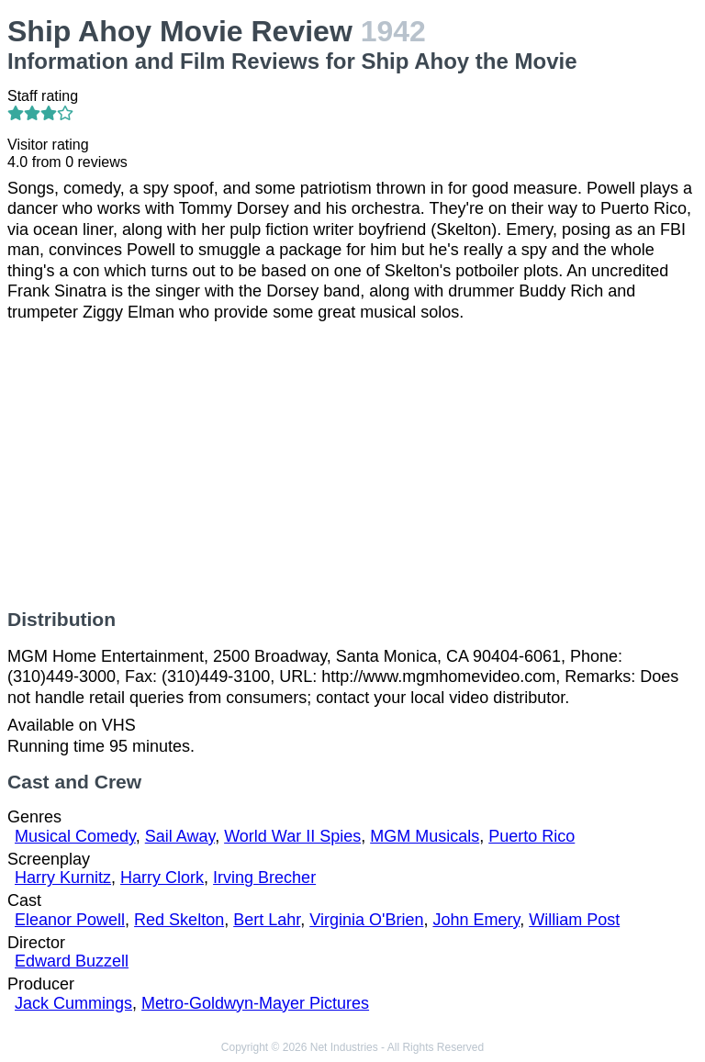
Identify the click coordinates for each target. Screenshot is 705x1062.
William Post (574, 920)
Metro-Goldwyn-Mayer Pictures (255, 1003)
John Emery (476, 920)
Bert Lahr (266, 920)
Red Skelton (179, 920)
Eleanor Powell (70, 920)
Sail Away (180, 836)
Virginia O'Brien (366, 920)
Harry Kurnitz (63, 877)
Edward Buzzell (72, 961)
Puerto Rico (531, 836)
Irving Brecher (264, 877)
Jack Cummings (73, 1003)
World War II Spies (292, 836)
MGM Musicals (424, 836)
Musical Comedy (75, 836)
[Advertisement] (352, 465)
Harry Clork (162, 877)
